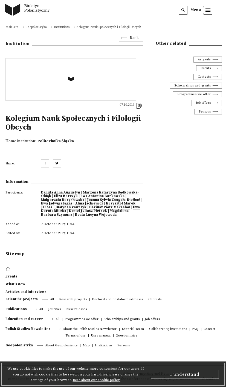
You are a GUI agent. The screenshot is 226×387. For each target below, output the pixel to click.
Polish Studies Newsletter (28, 329)
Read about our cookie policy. (96, 380)
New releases (76, 309)
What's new (15, 284)
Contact (209, 329)
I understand (184, 374)
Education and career (24, 319)
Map (86, 345)
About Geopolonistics (61, 345)
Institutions (61, 27)
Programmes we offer (194, 94)
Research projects (73, 299)
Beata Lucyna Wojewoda (96, 214)
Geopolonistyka (19, 345)
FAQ (195, 329)
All (52, 299)
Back (134, 38)
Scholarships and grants (192, 85)
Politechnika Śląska (55, 141)
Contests (204, 77)
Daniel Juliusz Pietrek (88, 211)
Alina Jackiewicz (89, 203)
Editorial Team (133, 329)
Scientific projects (21, 299)
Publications (16, 309)
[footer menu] (8, 269)
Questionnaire (127, 335)
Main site (12, 27)
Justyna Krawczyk (70, 207)
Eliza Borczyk (66, 196)
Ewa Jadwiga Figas (57, 203)
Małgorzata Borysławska (62, 200)
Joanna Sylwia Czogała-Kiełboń (113, 200)
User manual (101, 335)
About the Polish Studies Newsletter (90, 329)
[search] (183, 10)
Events (206, 68)
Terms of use (75, 335)
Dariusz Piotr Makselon (109, 207)
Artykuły (204, 59)
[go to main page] (28, 10)
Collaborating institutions (168, 329)
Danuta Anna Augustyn (60, 192)
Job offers (203, 103)
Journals (54, 309)
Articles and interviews (26, 292)
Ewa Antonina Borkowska (102, 196)
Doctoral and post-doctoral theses (117, 299)
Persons (205, 112)
